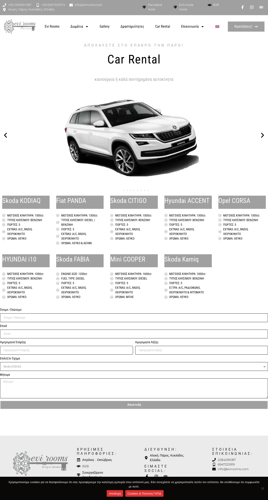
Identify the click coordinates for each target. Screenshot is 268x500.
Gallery (105, 26)
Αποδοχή (115, 493)
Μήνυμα (5, 374)
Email (3, 326)
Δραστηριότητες (132, 26)
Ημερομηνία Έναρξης (13, 342)
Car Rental (162, 26)
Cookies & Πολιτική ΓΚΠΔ (144, 493)
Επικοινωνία (192, 27)
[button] (5, 135)
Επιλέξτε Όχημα (10, 358)
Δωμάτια (79, 27)
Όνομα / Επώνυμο (11, 309)
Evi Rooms (52, 26)
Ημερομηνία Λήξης (146, 342)
